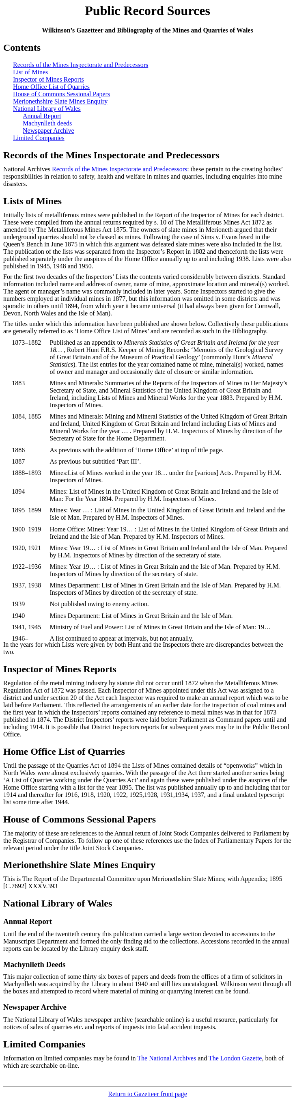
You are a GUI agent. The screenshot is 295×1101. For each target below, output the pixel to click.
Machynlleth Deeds (34, 964)
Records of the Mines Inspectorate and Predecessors (80, 64)
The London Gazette (235, 1058)
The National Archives (166, 1058)
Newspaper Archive (48, 130)
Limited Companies (39, 137)
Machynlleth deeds (47, 123)
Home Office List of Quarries (51, 86)
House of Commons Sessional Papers (61, 94)
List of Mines (30, 72)
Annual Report (42, 115)
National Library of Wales (47, 108)
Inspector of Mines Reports (48, 79)
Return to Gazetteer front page (147, 1093)
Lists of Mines (32, 201)
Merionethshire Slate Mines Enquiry (60, 101)
